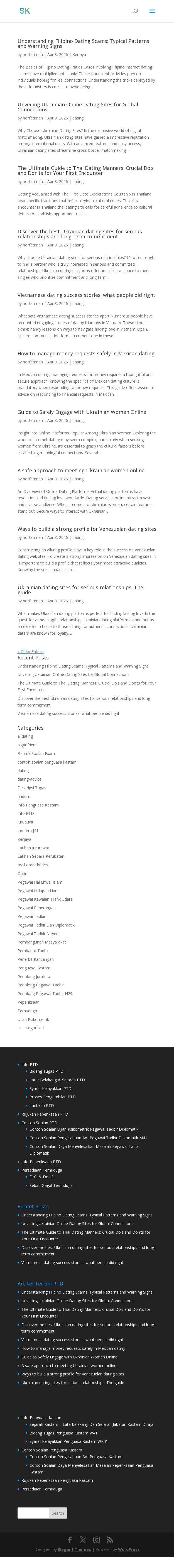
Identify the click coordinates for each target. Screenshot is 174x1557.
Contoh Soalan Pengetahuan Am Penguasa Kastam (76, 1456)
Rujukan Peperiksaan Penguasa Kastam (57, 1480)
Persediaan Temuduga (41, 1170)
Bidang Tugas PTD (46, 1071)
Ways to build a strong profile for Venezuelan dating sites (87, 528)
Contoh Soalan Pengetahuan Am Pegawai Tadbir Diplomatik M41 (88, 1137)
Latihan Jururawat (33, 847)
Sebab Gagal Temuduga (51, 1185)
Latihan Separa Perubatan (41, 856)
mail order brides (33, 864)
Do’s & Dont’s (42, 1176)
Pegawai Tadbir (31, 916)
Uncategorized (31, 1027)
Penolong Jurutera (34, 976)
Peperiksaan (29, 1002)
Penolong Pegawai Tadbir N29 (45, 993)
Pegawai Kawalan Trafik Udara (45, 899)
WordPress (129, 1549)
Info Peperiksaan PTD (41, 1161)
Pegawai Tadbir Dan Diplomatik (46, 925)
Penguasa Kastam (34, 968)
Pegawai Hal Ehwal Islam (40, 882)
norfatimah (33, 54)
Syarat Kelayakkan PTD (51, 1088)
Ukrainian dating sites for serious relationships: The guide (80, 590)
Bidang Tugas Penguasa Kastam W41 (63, 1433)
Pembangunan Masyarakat (42, 942)
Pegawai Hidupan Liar (37, 890)
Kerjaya (79, 54)
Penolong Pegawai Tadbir (41, 985)
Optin (22, 873)
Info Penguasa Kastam (38, 805)
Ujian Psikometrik (33, 1019)
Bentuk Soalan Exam (36, 753)
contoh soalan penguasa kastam (47, 762)
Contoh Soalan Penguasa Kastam (51, 1450)
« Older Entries (31, 651)
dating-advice (29, 779)
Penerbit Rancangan (36, 959)
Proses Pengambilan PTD (53, 1096)
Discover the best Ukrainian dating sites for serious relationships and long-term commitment (80, 234)
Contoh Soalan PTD (39, 1122)
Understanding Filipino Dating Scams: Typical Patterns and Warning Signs (83, 43)
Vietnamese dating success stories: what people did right (86, 295)
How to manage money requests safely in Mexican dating (86, 353)
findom (24, 796)
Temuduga (27, 1010)
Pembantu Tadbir (33, 950)
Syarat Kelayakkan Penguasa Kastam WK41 (69, 1441)
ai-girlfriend (28, 744)
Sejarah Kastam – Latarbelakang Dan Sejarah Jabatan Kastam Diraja (91, 1424)
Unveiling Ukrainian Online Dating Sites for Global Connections (78, 107)
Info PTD (26, 813)
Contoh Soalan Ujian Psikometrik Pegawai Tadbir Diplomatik (84, 1129)
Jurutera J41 (28, 830)
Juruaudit (25, 822)
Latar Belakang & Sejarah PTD (57, 1079)
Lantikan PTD (42, 1105)
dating (78, 118)
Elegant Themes (74, 1549)
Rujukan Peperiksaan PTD (44, 1114)
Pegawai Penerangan (37, 907)
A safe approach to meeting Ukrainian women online (81, 470)
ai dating (25, 736)
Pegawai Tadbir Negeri (38, 933)
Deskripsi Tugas (32, 787)
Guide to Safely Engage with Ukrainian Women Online (82, 412)
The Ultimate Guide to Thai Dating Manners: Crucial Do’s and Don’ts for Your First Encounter (86, 170)
